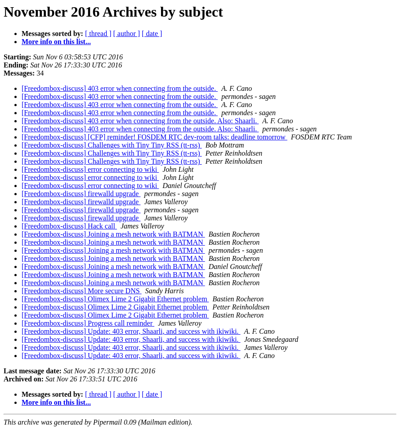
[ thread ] (98, 33)
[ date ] (152, 33)
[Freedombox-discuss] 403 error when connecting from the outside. (120, 88)
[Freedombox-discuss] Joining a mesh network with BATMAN (113, 234)
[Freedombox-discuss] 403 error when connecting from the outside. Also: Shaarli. (140, 121)
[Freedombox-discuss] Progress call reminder (88, 323)
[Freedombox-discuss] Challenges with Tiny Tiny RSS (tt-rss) (112, 145)
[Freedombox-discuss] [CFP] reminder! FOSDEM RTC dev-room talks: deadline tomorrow (155, 137)
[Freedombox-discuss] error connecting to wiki (90, 169)
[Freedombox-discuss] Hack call (69, 226)
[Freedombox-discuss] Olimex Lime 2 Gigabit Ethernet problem (115, 299)
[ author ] (126, 33)
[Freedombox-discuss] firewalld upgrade (81, 193)
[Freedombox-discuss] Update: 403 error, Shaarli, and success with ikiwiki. (131, 331)
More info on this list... (56, 41)
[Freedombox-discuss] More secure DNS (82, 291)
